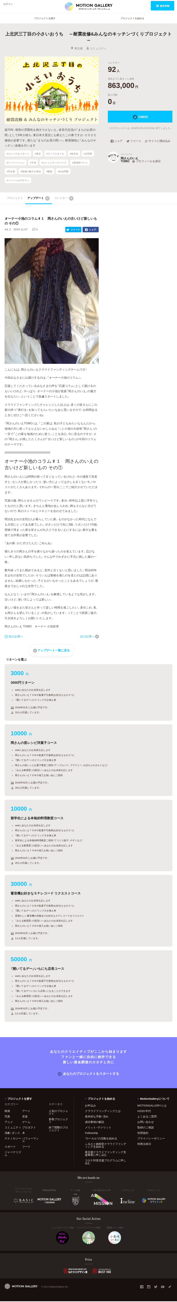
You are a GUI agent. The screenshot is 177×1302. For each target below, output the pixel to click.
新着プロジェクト (58, 1121)
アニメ (9, 1123)
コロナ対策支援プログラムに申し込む (105, 1162)
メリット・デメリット (98, 1128)
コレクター (64, 199)
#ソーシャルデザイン (18, 182)
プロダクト (29, 1128)
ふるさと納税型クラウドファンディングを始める (105, 1145)
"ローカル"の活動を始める (101, 1139)
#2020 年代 (144, 1112)
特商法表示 (144, 1144)
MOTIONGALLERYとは (152, 1106)
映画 (7, 1112)
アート (26, 1112)
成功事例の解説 (94, 1123)
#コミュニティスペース (54, 166)
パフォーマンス (30, 1140)
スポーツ (10, 1147)
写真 (7, 1117)
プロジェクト (15, 199)
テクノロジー (13, 1139)
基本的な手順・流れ (97, 1117)
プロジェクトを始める (132, 23)
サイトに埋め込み (158, 146)
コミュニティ (96, 53)
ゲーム (26, 1123)
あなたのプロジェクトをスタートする (88, 1074)
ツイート (134, 146)
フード (26, 1147)
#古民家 (88, 158)
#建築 (49, 174)
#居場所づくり (80, 166)
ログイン (10, 5)
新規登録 (163, 5)
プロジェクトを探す (44, 23)
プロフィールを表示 (146, 166)
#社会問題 (63, 174)
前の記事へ (14, 637)
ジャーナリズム (13, 1154)
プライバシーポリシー (151, 1139)
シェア (117, 146)
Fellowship (91, 1134)
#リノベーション (16, 166)
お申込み (90, 1106)
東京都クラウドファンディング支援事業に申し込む (105, 1154)
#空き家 (11, 174)
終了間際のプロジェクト (58, 1129)
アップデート (38, 199)
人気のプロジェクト (58, 1113)
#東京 (38, 158)
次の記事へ (89, 637)
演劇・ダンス (12, 1134)
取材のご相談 (145, 1128)
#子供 (33, 166)
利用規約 (142, 1134)
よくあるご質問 (147, 1117)
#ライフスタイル (55, 158)
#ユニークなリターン (18, 158)
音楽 (25, 1117)
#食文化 (74, 158)
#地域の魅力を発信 (30, 174)
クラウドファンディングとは (103, 1112)
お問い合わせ (145, 1123)
